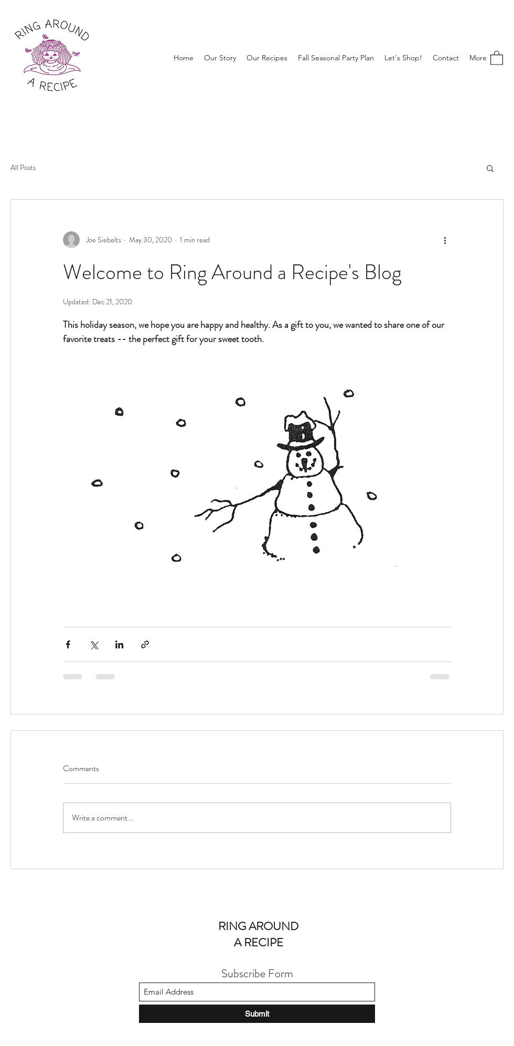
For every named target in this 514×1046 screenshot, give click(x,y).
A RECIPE (258, 942)
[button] (496, 57)
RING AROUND (258, 926)
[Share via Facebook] (68, 644)
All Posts (23, 168)
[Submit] (257, 1014)
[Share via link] (145, 644)
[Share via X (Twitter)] (94, 644)
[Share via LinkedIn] (119, 644)
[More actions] (444, 239)
